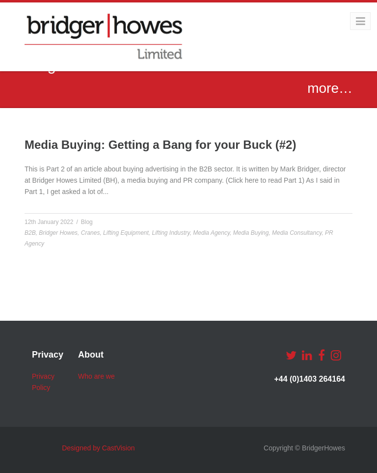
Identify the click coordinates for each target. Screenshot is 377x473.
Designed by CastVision (98, 448)
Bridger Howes (58, 232)
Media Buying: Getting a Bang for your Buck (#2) (160, 144)
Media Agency (211, 232)
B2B (30, 232)
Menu (351, 21)
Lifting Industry (171, 232)
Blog (87, 222)
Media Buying (251, 232)
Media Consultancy (297, 232)
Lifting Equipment (126, 232)
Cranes (90, 232)
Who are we (96, 376)
